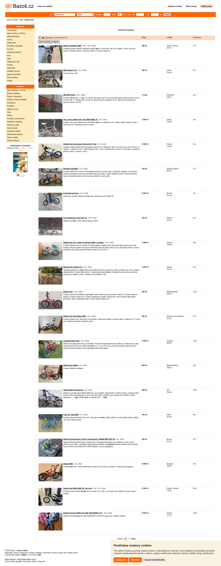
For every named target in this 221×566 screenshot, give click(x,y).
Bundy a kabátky (13, 93)
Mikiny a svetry (12, 109)
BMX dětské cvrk (70, 70)
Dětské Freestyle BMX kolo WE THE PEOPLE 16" (82, 513)
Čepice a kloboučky (14, 96)
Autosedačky (12, 30)
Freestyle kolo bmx (71, 193)
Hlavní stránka (12, 20)
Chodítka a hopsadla (15, 46)
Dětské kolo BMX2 (70, 365)
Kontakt (31, 553)
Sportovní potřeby (13, 74)
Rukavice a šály (13, 125)
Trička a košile (12, 137)
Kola (8, 55)
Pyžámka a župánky (14, 122)
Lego (9, 59)
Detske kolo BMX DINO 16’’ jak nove (77, 488)
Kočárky (10, 49)
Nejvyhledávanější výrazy (26, 559)
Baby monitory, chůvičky (16, 33)
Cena (144, 37)
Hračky (9, 40)
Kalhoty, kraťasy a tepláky (16, 100)
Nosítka (10, 65)
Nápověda (9, 553)
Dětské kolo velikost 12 (72, 267)
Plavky (9, 115)
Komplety (10, 106)
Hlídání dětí (11, 43)
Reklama (38, 553)
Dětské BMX (68, 464)
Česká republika (16, 561)
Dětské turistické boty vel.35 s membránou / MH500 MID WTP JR (89, 439)
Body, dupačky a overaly (16, 90)
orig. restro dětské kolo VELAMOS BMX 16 (80, 120)
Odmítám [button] (135, 560)
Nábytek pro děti (13, 62)
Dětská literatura (13, 36)
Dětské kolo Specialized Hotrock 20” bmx (79, 144)
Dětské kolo (68, 292)
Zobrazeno (197, 37)
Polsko (34, 561)
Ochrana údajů (56, 553)
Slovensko (27, 561)
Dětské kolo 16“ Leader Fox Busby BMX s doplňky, (83, 243)
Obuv (9, 112)
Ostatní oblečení (13, 141)
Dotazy (15, 553)
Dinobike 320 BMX (70, 169)
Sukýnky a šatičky (13, 131)
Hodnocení (24, 553)
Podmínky (46, 553)
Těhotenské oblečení (15, 134)
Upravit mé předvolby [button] (155, 560)
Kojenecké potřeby (14, 52)
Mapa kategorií (10, 559)
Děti (21, 20)
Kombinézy (11, 103)
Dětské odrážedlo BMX (72, 46)
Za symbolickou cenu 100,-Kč (75, 218)
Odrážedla (11, 68)
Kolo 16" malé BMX (71, 415)
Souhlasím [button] (121, 560)
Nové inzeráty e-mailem (49, 42)
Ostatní (10, 81)
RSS (65, 553)
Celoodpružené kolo (71, 341)
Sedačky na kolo (13, 71)
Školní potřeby (12, 77)
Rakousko (41, 561)
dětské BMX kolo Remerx (73, 390)
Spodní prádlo (12, 128)
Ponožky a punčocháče (16, 119)
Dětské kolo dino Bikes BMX (74, 316)
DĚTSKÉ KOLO (69, 95)
